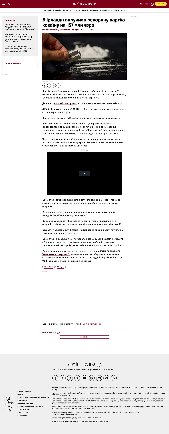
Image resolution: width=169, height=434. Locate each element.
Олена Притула (134, 412)
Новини (47, 10)
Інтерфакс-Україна (150, 393)
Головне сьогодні (51, 333)
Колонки (67, 10)
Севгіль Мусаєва (103, 412)
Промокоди (22, 415)
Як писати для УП (24, 409)
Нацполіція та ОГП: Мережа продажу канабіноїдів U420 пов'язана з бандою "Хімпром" (20, 26)
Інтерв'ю (76, 10)
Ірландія (60, 267)
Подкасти (94, 10)
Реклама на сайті (24, 391)
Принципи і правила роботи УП (30, 406)
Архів (123, 10)
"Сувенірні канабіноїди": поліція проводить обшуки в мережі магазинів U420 (19, 48)
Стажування (22, 412)
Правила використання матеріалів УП (33, 397)
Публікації (57, 10)
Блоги (116, 10)
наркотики (48, 267)
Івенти (85, 10)
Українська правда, (50, 30)
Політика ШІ (22, 400)
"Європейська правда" (69, 30)
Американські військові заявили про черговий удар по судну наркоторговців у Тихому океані (18, 38)
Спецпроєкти (106, 10)
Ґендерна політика (25, 403)
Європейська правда (65, 103)
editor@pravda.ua (71, 414)
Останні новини (13, 63)
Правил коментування (90, 324)
